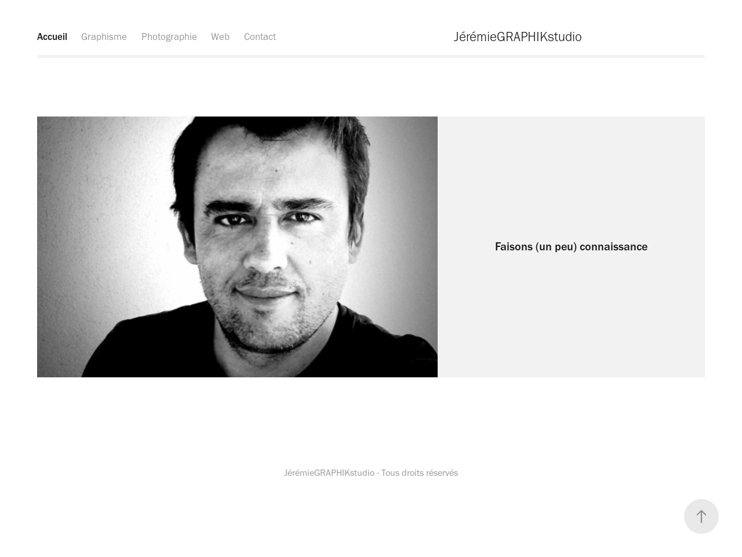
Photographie (169, 36)
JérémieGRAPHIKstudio (518, 36)
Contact (260, 36)
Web (220, 36)
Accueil (52, 36)
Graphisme (104, 36)
